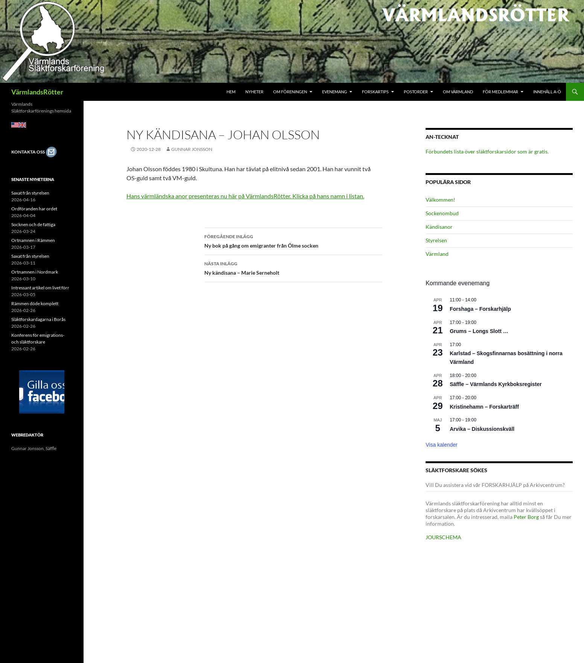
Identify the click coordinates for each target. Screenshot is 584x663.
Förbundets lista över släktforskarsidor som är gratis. (487, 151)
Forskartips (375, 91)
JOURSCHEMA (443, 537)
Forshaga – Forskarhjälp (480, 309)
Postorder (416, 91)
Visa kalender (442, 445)
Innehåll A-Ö (547, 91)
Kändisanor (439, 227)
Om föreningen (290, 91)
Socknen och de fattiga (33, 224)
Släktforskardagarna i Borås (38, 319)
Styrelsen (436, 240)
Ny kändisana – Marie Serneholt (293, 267)
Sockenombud (442, 213)
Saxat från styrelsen (30, 193)
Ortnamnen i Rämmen (33, 240)
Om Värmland (458, 91)
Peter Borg (526, 517)
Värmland (437, 254)
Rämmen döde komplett (34, 303)
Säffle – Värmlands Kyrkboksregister (495, 384)
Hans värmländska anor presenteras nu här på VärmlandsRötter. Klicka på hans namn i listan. (245, 195)
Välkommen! (440, 199)
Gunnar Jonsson (191, 149)
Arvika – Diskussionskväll (482, 429)
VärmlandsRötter (37, 92)
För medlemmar (500, 91)
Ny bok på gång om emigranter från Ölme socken (293, 240)
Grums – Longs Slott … (479, 331)
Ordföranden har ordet (34, 208)
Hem (231, 91)
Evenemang (334, 91)
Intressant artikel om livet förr (40, 287)
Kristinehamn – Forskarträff (484, 407)
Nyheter (254, 91)
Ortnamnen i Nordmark (34, 272)
